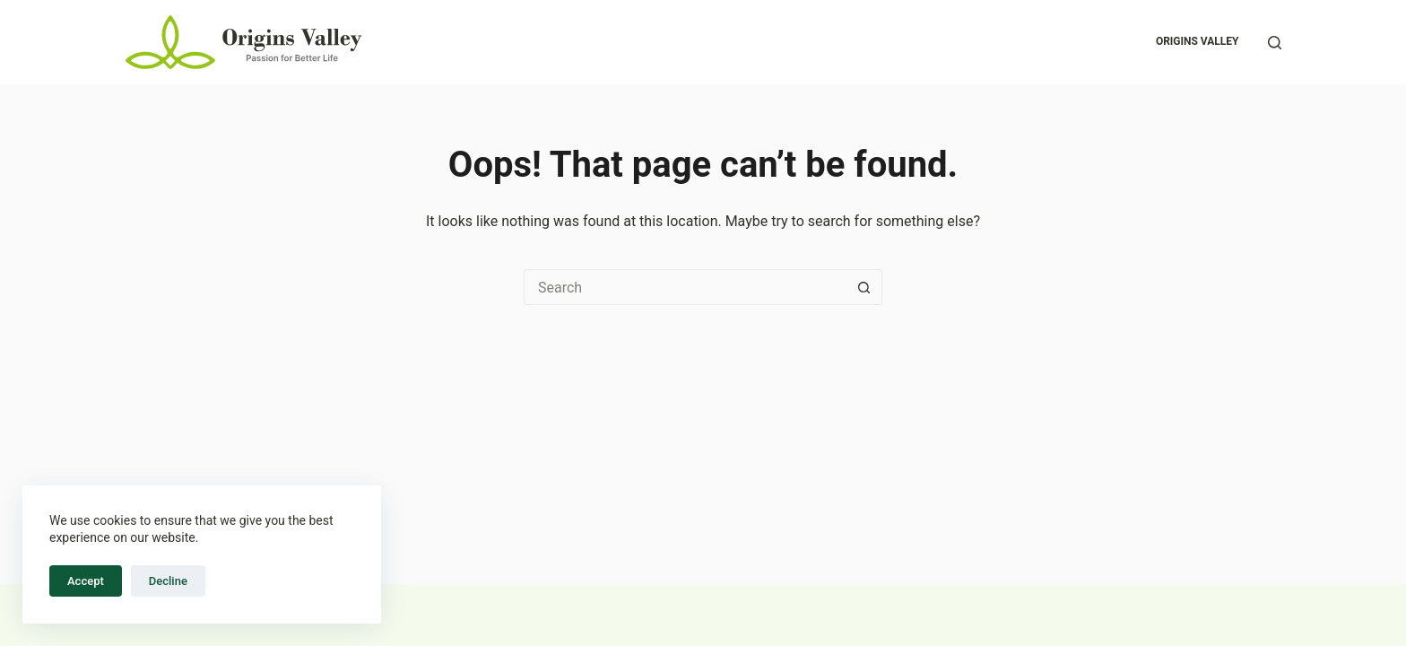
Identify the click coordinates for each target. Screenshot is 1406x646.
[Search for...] (685, 287)
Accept (85, 581)
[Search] (1274, 42)
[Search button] (864, 287)
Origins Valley (1197, 41)
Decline (168, 581)
